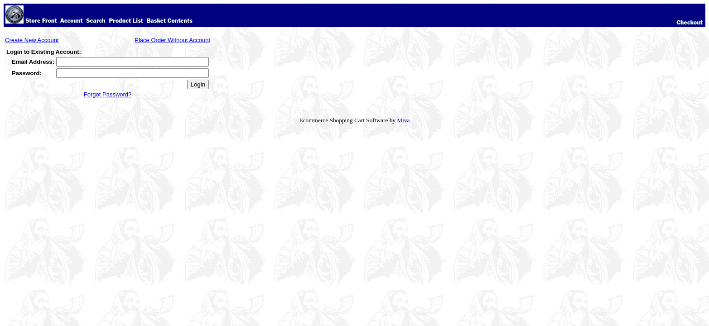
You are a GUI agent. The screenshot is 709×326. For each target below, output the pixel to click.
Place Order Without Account (172, 40)
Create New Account (32, 40)
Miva (403, 120)
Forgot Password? (108, 94)
